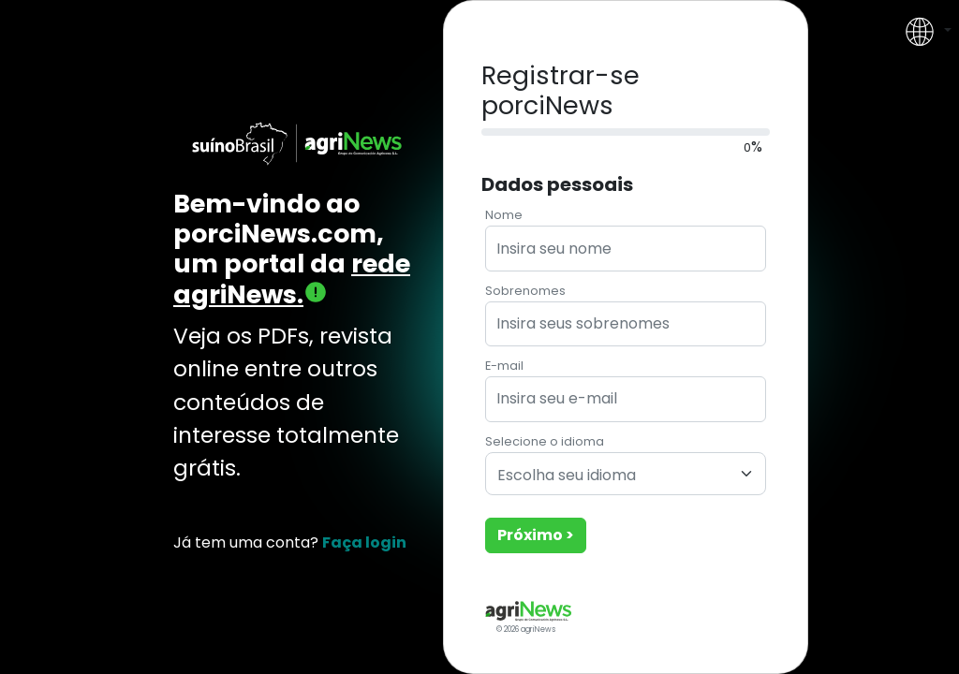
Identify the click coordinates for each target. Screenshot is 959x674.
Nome (504, 215)
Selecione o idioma (544, 441)
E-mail (504, 366)
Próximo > (535, 535)
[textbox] (614, 476)
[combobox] (625, 473)
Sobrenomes (525, 291)
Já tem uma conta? (289, 542)
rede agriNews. (291, 278)
